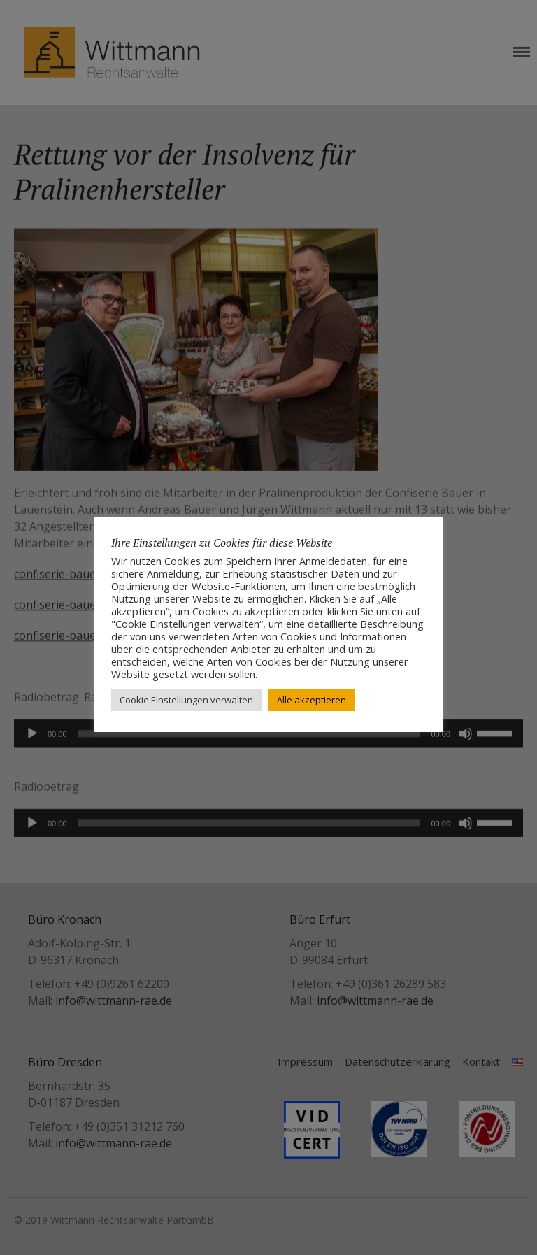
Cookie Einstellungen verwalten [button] (186, 700)
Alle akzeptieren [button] (311, 700)
